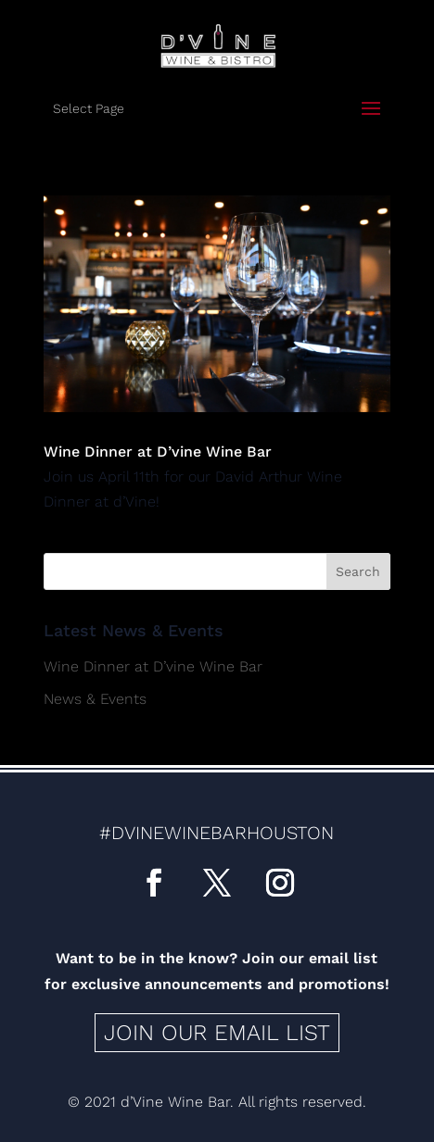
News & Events (95, 699)
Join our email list (217, 1033)
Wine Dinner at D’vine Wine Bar (158, 451)
